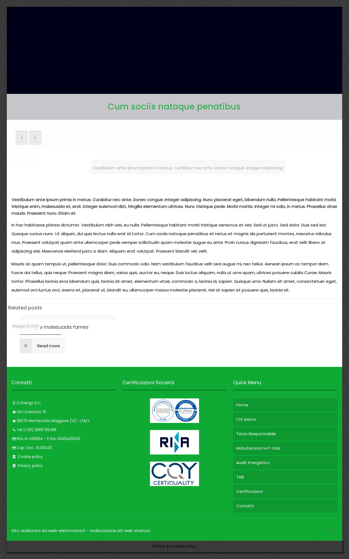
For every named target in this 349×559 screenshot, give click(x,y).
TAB (240, 477)
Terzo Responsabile (256, 434)
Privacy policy (27, 465)
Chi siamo (246, 419)
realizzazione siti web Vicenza (120, 530)
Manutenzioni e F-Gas (258, 448)
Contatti (245, 506)
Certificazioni (249, 491)
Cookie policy (27, 456)
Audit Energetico (253, 462)
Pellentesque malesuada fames (50, 327)
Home (242, 405)
